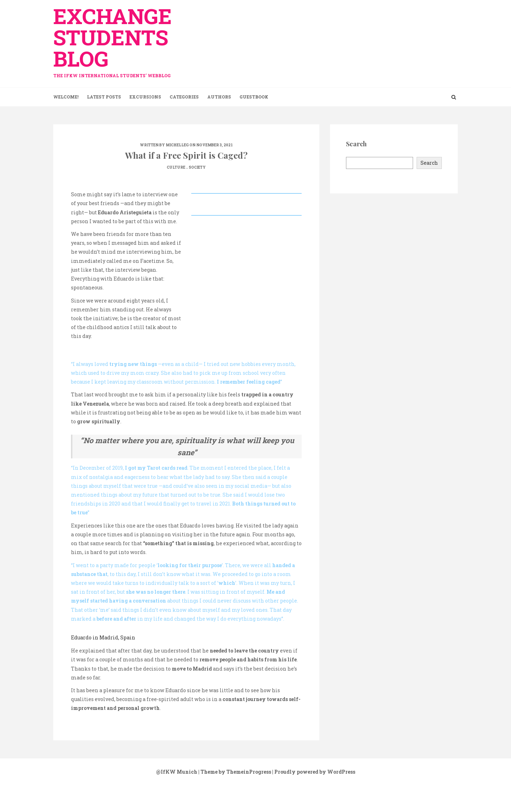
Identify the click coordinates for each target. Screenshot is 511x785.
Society (197, 167)
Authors (219, 97)
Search (429, 162)
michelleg (177, 145)
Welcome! (65, 97)
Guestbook (254, 97)
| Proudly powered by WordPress (313, 771)
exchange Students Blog (117, 40)
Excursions (145, 97)
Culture (176, 167)
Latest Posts (104, 97)
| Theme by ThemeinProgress (234, 771)
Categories (184, 97)
